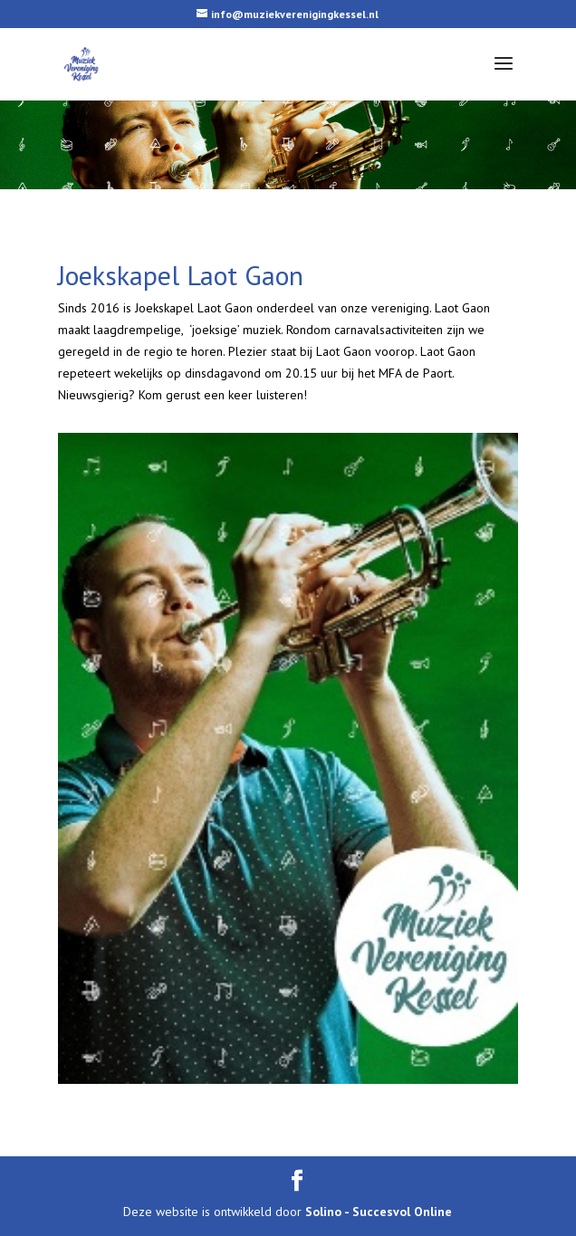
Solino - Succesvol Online (378, 1211)
